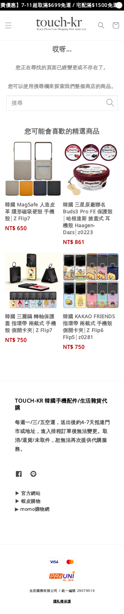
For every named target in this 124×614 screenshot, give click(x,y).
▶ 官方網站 (28, 493)
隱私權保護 (62, 601)
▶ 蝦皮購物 (28, 501)
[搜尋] (110, 103)
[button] (8, 25)
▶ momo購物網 (32, 509)
